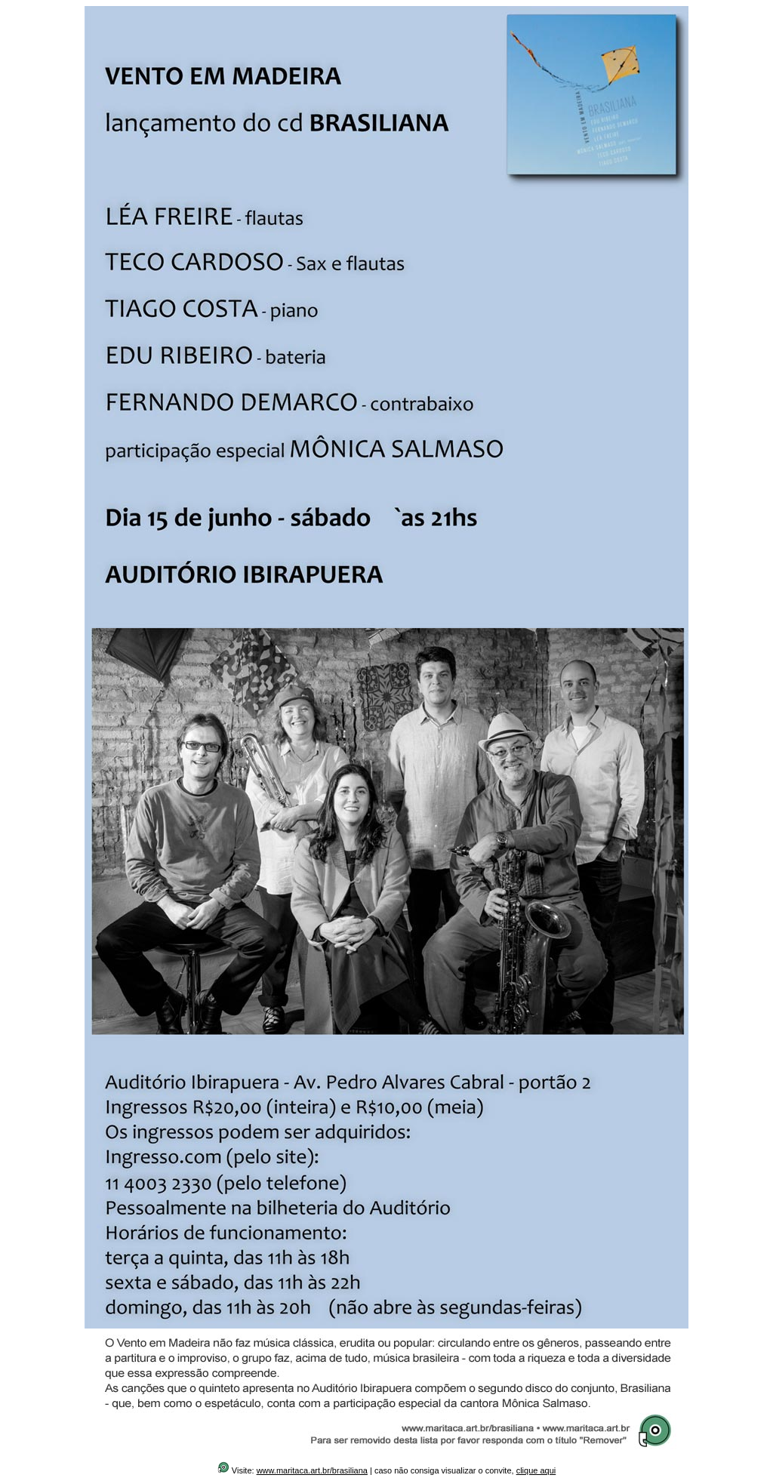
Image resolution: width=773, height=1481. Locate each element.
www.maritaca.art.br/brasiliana (312, 1470)
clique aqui (536, 1470)
